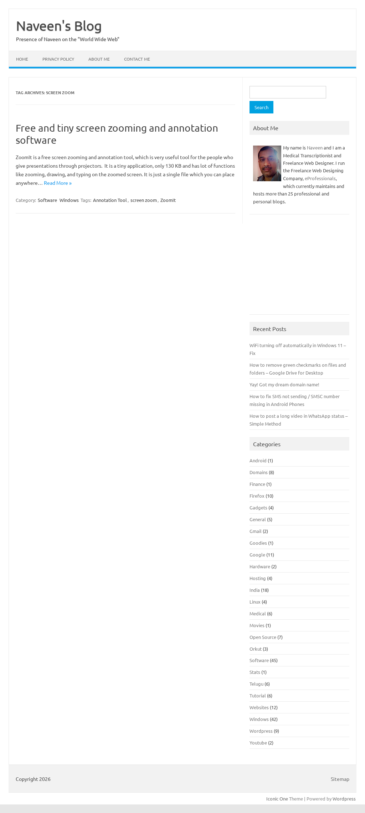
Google (257, 555)
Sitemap (340, 779)
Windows (69, 200)
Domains (259, 472)
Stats (255, 672)
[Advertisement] (299, 268)
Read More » (58, 182)
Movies (257, 625)
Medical (258, 613)
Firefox (257, 496)
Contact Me (137, 59)
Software (47, 200)
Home (22, 59)
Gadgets (258, 507)
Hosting (258, 578)
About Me (99, 59)
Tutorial (258, 695)
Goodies (258, 543)
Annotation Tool (110, 200)
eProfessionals (320, 178)
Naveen (315, 147)
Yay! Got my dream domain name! (284, 384)
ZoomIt (168, 200)
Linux (255, 602)
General (258, 519)
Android (258, 460)
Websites (259, 707)
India (255, 590)
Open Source (263, 637)
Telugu (256, 684)
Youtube (258, 743)
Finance (257, 484)
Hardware (260, 566)
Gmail (256, 531)
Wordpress (261, 731)
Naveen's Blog (59, 25)
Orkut (256, 649)
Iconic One (277, 799)
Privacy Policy (58, 59)
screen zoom (143, 200)
